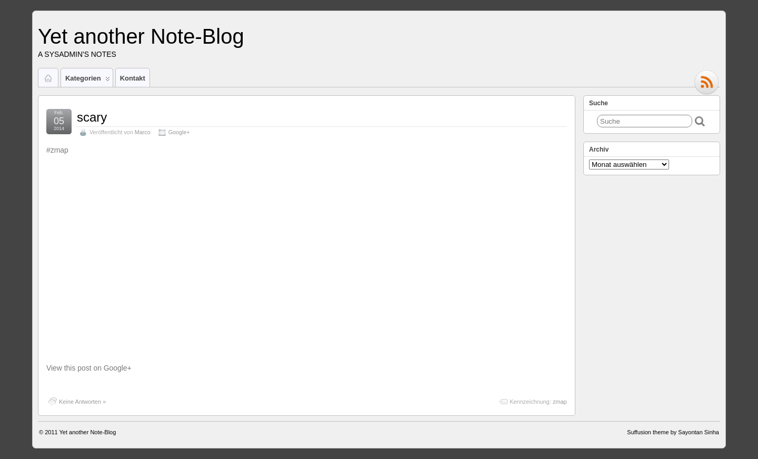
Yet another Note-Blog (141, 36)
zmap (560, 401)
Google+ (179, 132)
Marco (143, 132)
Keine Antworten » (82, 401)
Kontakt (132, 78)
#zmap (57, 150)
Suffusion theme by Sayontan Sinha (673, 432)
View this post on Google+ (89, 368)
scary (92, 117)
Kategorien (87, 80)
